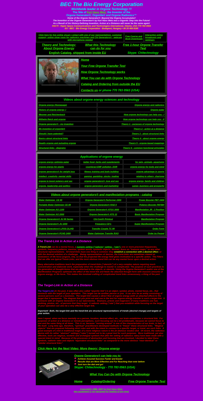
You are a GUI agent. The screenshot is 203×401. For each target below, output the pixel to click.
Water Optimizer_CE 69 (50, 200)
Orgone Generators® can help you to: (97, 355)
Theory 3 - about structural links (148, 133)
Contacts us (89, 90)
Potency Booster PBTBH (151, 205)
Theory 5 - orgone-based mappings (146, 143)
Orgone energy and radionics (149, 105)
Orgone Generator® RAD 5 (103, 205)
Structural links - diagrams (52, 148)
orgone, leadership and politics (54, 186)
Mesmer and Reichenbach (52, 114)
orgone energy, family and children (146, 181)
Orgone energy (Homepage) (53, 105)
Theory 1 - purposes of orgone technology (142, 124)
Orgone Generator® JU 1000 (53, 224)
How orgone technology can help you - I (144, 114)
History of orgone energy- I (52, 110)
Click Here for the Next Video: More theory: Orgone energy (79, 348)
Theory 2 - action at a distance (149, 129)
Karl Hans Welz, (97, 12)
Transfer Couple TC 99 (103, 228)
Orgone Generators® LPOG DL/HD (56, 228)
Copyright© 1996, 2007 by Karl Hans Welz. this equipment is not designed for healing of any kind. (101, 390)
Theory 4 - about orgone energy (148, 138)
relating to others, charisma (150, 176)
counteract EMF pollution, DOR (101, 167)
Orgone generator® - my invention (56, 124)
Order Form (158, 228)
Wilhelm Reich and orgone (52, 119)
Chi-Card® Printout (103, 219)
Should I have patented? (51, 133)
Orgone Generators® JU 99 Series (56, 219)
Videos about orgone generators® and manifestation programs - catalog (101, 194)
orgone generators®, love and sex (101, 181)
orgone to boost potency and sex (55, 181)
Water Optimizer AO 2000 (51, 214)
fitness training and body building (101, 171)
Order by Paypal (156, 233)
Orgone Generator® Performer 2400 (103, 200)
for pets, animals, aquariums (149, 162)
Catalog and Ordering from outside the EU (110, 84)
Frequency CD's (103, 224)
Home (78, 381)
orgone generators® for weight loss (57, 171)
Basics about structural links (53, 138)
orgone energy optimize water (54, 162)
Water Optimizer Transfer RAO (103, 233)
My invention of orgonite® (52, 129)
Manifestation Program (152, 219)
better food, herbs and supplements (101, 162)
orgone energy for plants (51, 167)
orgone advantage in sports (150, 171)
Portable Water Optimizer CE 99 (55, 205)
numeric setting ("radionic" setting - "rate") (98, 247)
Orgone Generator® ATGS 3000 (103, 209)
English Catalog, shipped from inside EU (77, 52)
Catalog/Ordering (103, 381)
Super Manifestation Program (149, 224)
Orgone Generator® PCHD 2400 (55, 233)
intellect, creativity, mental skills (55, 176)
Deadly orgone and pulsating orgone (57, 143)
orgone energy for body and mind (147, 167)
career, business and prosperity (148, 186)
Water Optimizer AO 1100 (51, 209)
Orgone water (157, 110)
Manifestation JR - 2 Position (149, 209)
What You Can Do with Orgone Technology (120, 374)
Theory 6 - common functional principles (143, 148)
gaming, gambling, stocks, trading (101, 176)
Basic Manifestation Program (149, 214)
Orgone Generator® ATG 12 (103, 214)
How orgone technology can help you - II (143, 119)
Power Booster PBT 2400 (151, 200)
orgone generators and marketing (101, 186)
